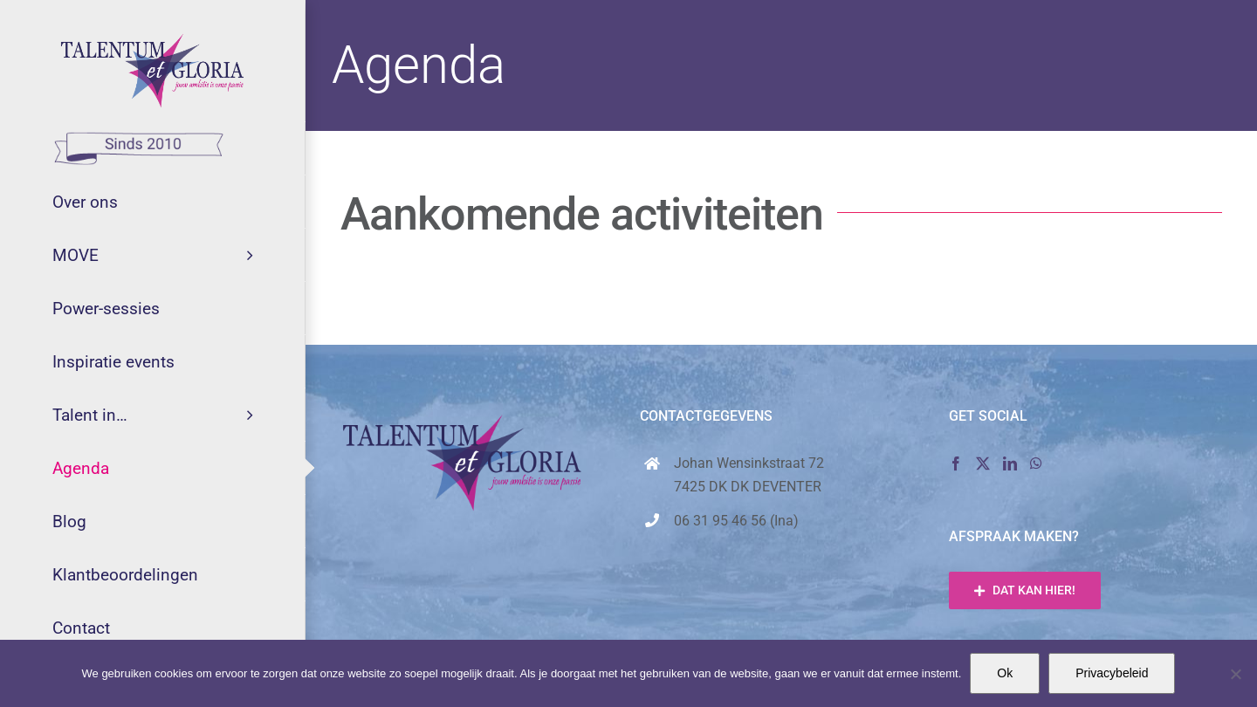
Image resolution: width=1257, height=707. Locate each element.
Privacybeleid (1111, 673)
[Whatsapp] (1036, 463)
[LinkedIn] (1010, 463)
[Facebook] (956, 463)
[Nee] (1235, 674)
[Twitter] (983, 463)
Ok (1005, 673)
